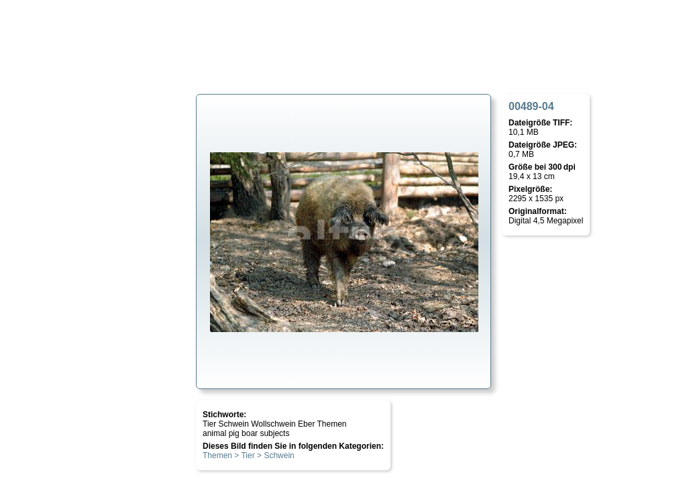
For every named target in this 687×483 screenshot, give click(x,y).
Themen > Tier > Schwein (249, 455)
